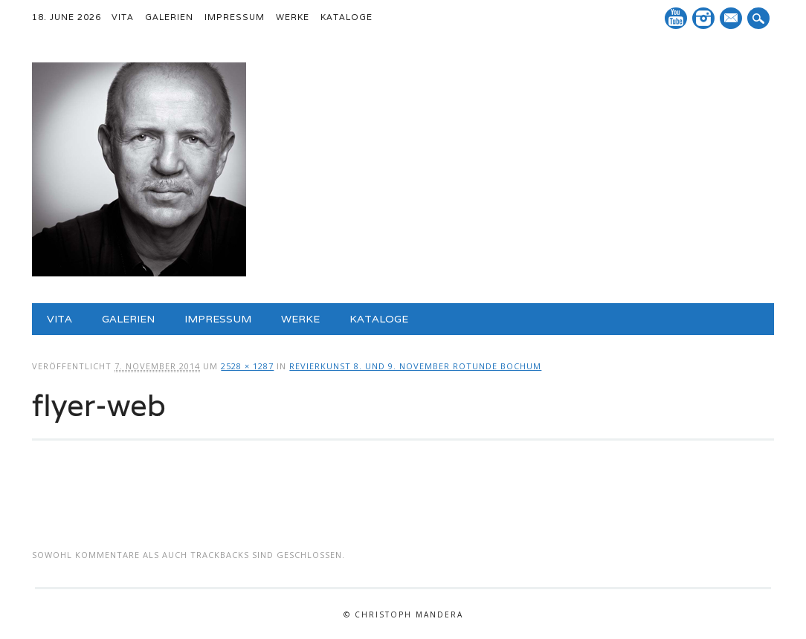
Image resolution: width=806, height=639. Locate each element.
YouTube (676, 18)
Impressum (234, 17)
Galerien (169, 17)
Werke (292, 17)
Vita (123, 17)
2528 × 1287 (247, 366)
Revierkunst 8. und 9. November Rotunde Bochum (415, 366)
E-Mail (732, 19)
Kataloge (346, 17)
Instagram (703, 18)
